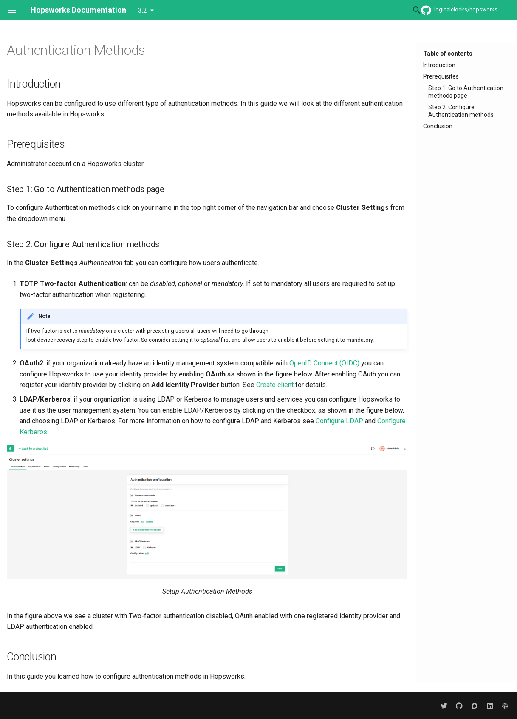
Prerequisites (441, 76)
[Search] (357, 10)
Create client (275, 385)
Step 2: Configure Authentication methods (461, 111)
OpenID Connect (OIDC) (324, 363)
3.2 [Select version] (142, 10)
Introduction (439, 65)
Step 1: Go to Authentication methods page (465, 92)
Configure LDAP (339, 421)
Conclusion (437, 126)
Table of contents (447, 53)
